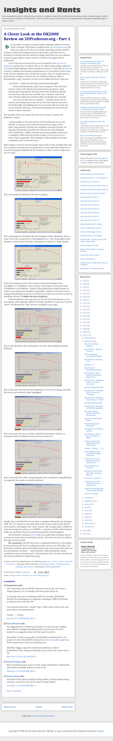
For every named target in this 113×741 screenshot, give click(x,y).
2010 (85, 325)
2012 (85, 319)
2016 (85, 306)
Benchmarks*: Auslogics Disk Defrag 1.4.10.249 (94, 399)
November (89, 341)
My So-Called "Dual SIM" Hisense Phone (92, 78)
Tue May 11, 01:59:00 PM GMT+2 (21, 685)
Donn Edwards (13, 623)
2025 (85, 280)
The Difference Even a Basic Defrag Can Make (92, 436)
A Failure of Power (91, 494)
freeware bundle (51, 640)
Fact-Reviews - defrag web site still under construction (93, 240)
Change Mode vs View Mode (91, 235)
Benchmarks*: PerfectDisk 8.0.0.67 (92, 369)
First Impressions (62, 564)
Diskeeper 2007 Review (24, 567)
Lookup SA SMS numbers (90, 255)
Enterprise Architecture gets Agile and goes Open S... (93, 473)
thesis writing (12, 676)
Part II (34, 535)
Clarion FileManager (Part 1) (91, 228)
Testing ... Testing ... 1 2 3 (94, 448)
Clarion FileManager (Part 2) (91, 232)
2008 (85, 332)
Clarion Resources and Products (92, 174)
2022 (85, 290)
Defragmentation (15, 575)
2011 (85, 322)
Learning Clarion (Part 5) (89, 212)
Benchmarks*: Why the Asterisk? (93, 350)
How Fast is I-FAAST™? (92, 478)
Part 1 (49, 561)
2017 (85, 303)
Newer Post (10, 706)
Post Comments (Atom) (44, 716)
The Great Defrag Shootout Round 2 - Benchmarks (92, 413)
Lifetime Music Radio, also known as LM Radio (94, 264)
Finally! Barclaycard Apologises (91, 425)
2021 (85, 293)
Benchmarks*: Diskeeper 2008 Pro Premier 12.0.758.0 (94, 382)
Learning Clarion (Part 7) (89, 220)
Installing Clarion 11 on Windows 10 (94, 178)
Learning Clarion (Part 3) (89, 205)
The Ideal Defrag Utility (93, 403)
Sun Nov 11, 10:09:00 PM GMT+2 (21, 618)
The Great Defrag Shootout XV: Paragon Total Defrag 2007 (92, 62)
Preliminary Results (46, 564)
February (88, 523)
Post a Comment (14, 691)
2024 (85, 284)
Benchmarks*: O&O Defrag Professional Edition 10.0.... (92, 375)
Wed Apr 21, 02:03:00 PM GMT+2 (21, 671)
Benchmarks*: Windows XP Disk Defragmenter (93, 407)
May (86, 514)
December (89, 338)
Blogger (100, 731)
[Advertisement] (94, 39)
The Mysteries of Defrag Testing (93, 430)
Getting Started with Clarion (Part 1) (94, 185)
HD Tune (66, 68)
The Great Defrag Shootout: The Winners (92, 122)
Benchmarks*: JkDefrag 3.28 (93, 360)
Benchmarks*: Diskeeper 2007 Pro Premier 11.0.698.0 (94, 392)
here (47, 239)
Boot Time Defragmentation (91, 135)
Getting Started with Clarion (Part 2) (94, 189)
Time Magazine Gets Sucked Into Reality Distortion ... (92, 453)
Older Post (67, 706)
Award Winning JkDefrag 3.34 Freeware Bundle (93, 489)
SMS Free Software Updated (91, 345)
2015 (85, 309)
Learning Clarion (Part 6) (89, 216)
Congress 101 (89, 365)
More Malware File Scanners (91, 467)
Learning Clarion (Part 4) (89, 209)
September (89, 501)
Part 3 (61, 561)
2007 (85, 335)
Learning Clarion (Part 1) (89, 197)
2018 (85, 300)
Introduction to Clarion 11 (90, 182)
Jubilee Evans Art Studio (89, 245)
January (88, 526)
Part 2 (55, 561)
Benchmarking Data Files (94, 387)
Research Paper (13, 661)
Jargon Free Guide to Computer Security (92, 250)
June (87, 510)
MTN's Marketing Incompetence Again (93, 355)
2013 (85, 316)
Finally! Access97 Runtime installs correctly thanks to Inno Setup (93, 108)
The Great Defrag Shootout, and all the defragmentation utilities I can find (93, 93)
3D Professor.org (59, 47)
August (88, 504)
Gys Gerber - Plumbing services (92, 268)
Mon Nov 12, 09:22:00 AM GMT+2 (21, 656)
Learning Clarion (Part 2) (89, 201)
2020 (85, 297)
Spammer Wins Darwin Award (93, 419)
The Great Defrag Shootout (39, 575)
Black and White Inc (87, 259)
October (88, 498)
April (87, 517)
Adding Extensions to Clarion (91, 224)
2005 (85, 534)
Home (39, 706)
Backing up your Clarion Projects (92, 193)
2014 (85, 313)
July (86, 507)
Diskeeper (25, 575)
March (87, 520)
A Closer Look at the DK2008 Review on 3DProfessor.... (92, 443)
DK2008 (48, 567)
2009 (85, 329)
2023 (85, 287)
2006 (85, 530)
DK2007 (58, 567)
